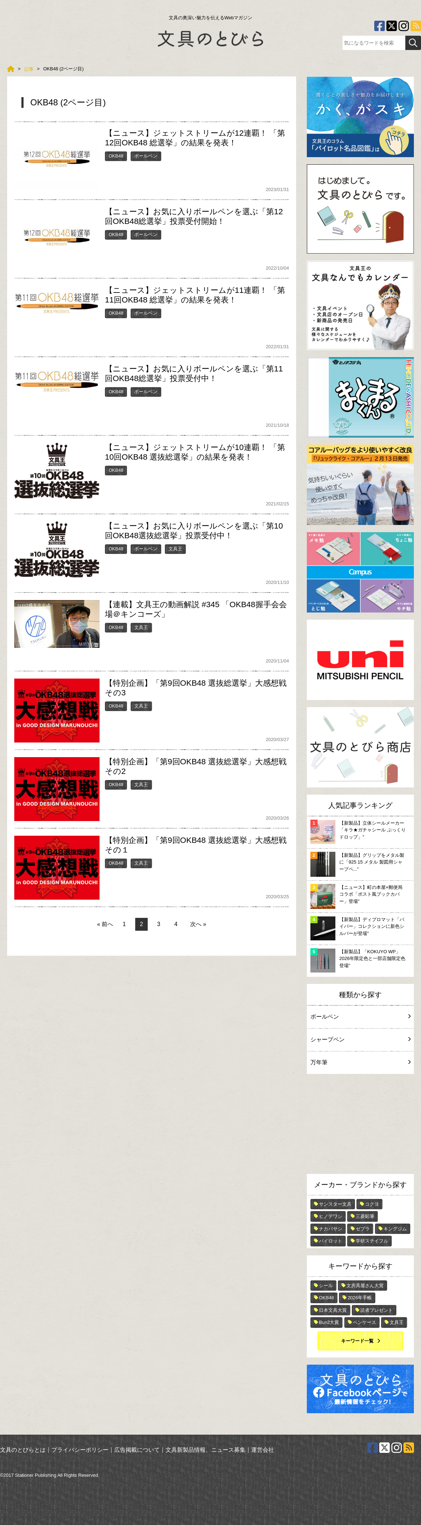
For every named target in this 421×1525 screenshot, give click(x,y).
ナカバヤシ (330, 1228)
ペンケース (364, 1322)
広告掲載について (137, 1450)
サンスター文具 (335, 1204)
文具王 (175, 548)
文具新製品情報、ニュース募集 (205, 1450)
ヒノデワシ (330, 1216)
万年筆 (360, 1062)
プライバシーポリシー (79, 1450)
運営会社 (262, 1450)
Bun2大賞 (329, 1322)
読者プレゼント (376, 1310)
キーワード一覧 (357, 1341)
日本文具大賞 (333, 1310)
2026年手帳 (360, 1297)
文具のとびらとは (23, 1450)
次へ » (198, 924)
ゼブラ (363, 1228)
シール (326, 1285)
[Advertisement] (360, 1125)
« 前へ (105, 924)
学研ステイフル (372, 1241)
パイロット (330, 1241)
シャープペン (360, 1039)
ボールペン (145, 156)
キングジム (395, 1228)
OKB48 (115, 156)
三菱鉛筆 (365, 1216)
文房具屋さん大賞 (365, 1285)
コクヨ (372, 1204)
